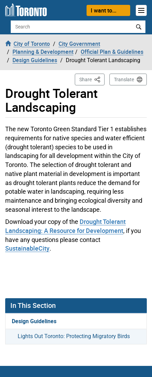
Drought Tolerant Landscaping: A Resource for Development (65, 226)
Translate (124, 79)
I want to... (103, 10)
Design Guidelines (34, 321)
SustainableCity (27, 248)
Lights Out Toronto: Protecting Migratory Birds (74, 336)
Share (92, 79)
